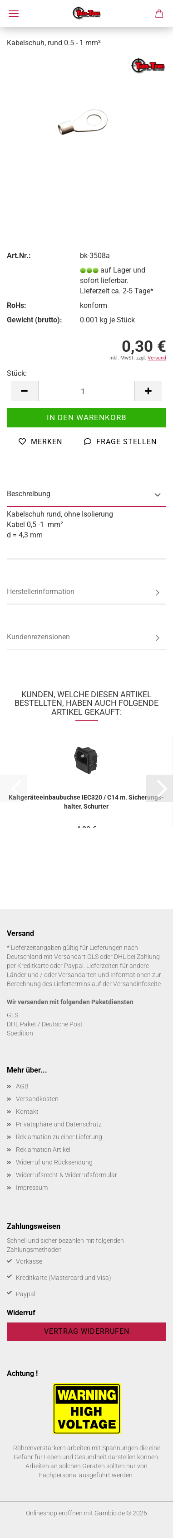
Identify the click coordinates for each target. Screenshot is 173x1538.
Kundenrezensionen (38, 636)
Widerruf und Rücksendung (54, 1162)
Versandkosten (37, 1098)
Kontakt (27, 1111)
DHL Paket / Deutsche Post (45, 1024)
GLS (12, 1015)
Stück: (17, 373)
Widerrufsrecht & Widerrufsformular (66, 1175)
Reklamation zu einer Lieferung (59, 1136)
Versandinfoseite (137, 983)
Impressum (32, 1187)
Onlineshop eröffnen (54, 1513)
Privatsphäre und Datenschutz (59, 1124)
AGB (22, 1086)
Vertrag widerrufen (86, 1331)
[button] (24, 391)
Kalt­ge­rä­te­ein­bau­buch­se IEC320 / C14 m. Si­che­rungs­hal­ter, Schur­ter (86, 801)
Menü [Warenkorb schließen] (14, 13)
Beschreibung (28, 493)
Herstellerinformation (40, 591)
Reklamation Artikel (43, 1149)
